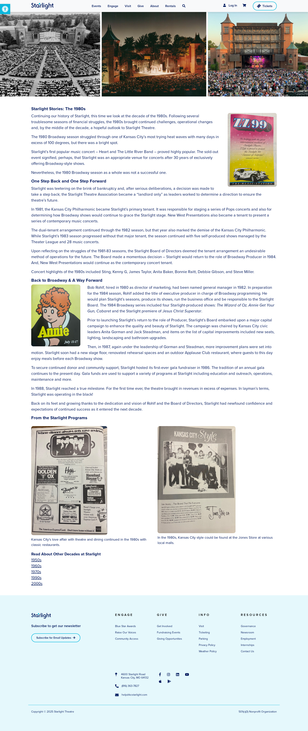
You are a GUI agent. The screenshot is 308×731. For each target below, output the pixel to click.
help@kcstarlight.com (131, 695)
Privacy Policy (207, 645)
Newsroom (247, 632)
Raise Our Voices (125, 632)
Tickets (264, 6)
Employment (248, 639)
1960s (36, 566)
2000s (36, 583)
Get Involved (164, 626)
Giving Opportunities (169, 639)
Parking (203, 639)
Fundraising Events (168, 632)
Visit (201, 626)
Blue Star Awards (125, 626)
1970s (36, 572)
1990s (36, 578)
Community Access (126, 639)
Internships (247, 645)
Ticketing (204, 632)
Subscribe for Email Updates (55, 638)
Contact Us (247, 651)
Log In (230, 5)
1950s (36, 560)
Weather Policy (208, 651)
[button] (5, 9)
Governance (248, 626)
